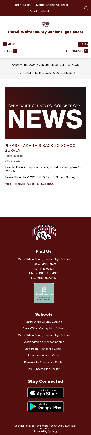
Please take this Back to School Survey (49, 72)
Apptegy (52, 431)
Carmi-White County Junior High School (38, 64)
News (75, 64)
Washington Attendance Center (44, 342)
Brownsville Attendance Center (44, 362)
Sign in (85, 44)
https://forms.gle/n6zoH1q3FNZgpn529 (29, 183)
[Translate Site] (76, 51)
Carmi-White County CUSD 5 (43, 321)
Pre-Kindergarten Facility (44, 369)
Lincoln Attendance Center (44, 355)
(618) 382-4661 (49, 273)
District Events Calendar (52, 4)
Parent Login (22, 4)
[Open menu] (10, 44)
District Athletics (41, 11)
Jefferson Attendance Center (44, 348)
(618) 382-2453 (47, 277)
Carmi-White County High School (44, 328)
